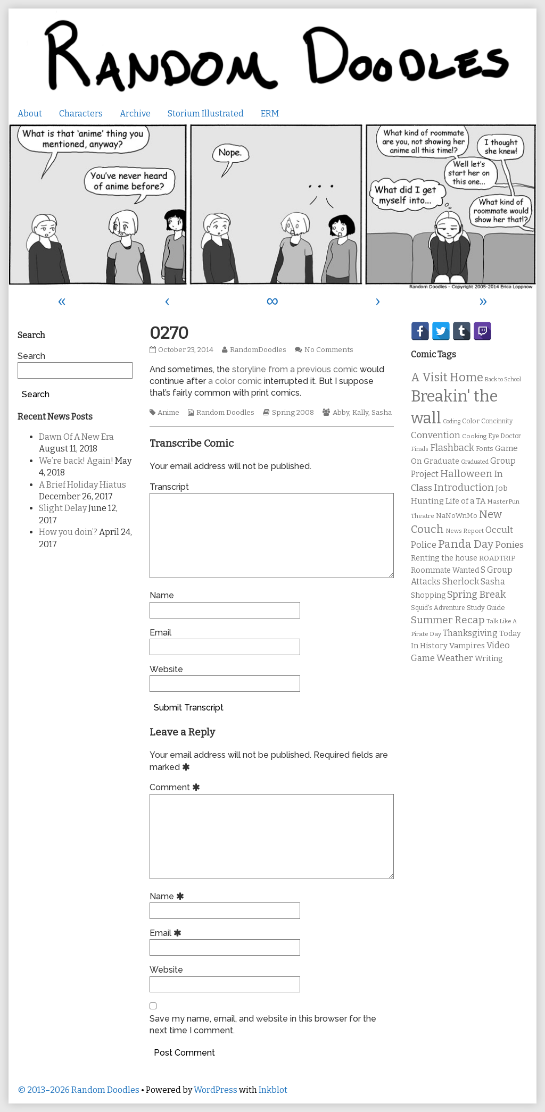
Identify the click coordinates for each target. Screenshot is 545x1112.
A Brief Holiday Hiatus (82, 485)
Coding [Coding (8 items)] (451, 421)
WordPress (215, 1090)
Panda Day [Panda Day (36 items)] (465, 544)
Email (160, 633)
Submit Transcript (189, 708)
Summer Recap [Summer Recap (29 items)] (448, 620)
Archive (135, 113)
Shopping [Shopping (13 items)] (428, 595)
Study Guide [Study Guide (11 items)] (486, 608)
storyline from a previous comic (295, 369)
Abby (341, 412)
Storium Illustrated (206, 113)
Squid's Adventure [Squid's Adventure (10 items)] (438, 608)
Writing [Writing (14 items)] (489, 658)
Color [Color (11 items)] (471, 421)
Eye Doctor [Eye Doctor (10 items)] (504, 436)
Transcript (169, 487)
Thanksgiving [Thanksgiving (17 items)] (470, 633)
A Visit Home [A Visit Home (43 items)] (447, 377)
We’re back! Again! (76, 461)
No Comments (328, 350)
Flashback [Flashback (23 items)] (452, 448)
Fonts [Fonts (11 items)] (484, 449)
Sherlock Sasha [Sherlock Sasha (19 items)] (473, 581)
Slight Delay (63, 508)
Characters (81, 113)
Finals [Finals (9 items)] (419, 449)
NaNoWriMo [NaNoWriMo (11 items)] (456, 516)
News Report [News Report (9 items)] (464, 530)
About (30, 113)
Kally (360, 412)
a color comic (235, 381)
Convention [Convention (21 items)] (435, 435)
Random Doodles (225, 412)
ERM (270, 113)
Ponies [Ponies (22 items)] (509, 544)
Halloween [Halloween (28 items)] (466, 473)
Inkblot (273, 1090)
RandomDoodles (257, 350)
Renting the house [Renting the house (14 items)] (444, 558)
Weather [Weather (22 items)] (454, 658)
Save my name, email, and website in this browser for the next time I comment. (263, 1024)
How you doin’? (68, 532)
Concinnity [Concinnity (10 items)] (497, 421)
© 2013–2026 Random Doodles (78, 1090)
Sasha (381, 412)
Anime (168, 412)
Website (166, 669)
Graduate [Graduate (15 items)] (441, 461)
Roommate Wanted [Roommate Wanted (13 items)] (445, 570)
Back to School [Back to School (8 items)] (503, 379)
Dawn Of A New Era (76, 437)
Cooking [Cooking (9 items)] (474, 436)
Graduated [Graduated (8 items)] (475, 461)
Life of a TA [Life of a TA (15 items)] (465, 501)
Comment (176, 787)
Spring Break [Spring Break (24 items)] (476, 594)
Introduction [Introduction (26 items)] (464, 488)
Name (162, 595)
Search (31, 356)
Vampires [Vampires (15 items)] (467, 645)
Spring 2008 (293, 412)
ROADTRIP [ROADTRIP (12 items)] (497, 558)
